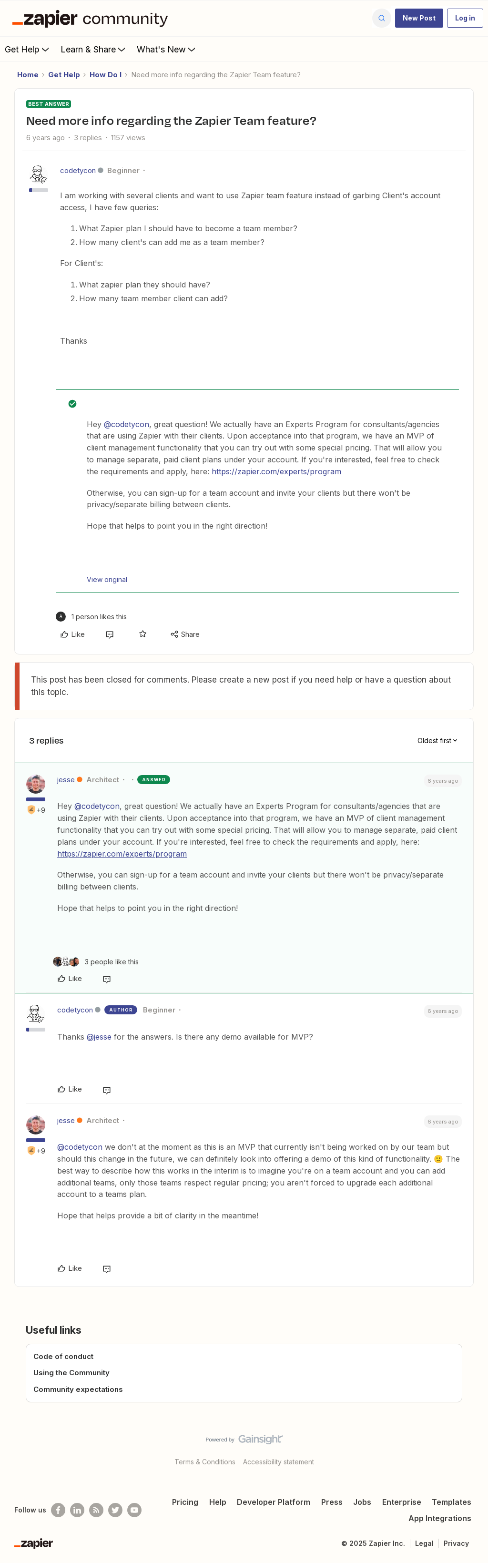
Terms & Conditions (204, 1462)
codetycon (78, 170)
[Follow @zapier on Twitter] (115, 1510)
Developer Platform (273, 1502)
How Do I (106, 74)
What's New (167, 49)
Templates (451, 1502)
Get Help (28, 49)
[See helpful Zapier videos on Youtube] (134, 1510)
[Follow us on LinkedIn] (77, 1510)
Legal (424, 1543)
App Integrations (439, 1518)
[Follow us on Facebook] (58, 1510)
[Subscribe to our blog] (96, 1510)
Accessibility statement (278, 1462)
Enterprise (401, 1502)
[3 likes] (96, 962)
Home (28, 74)
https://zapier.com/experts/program (276, 471)
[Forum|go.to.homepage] (92, 18)
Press (332, 1502)
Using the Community (71, 1372)
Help (217, 1502)
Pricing (185, 1502)
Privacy (456, 1543)
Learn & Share (94, 49)
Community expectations (78, 1389)
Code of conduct (63, 1356)
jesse (66, 779)
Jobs (362, 1502)
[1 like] (91, 617)
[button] (419, 18)
